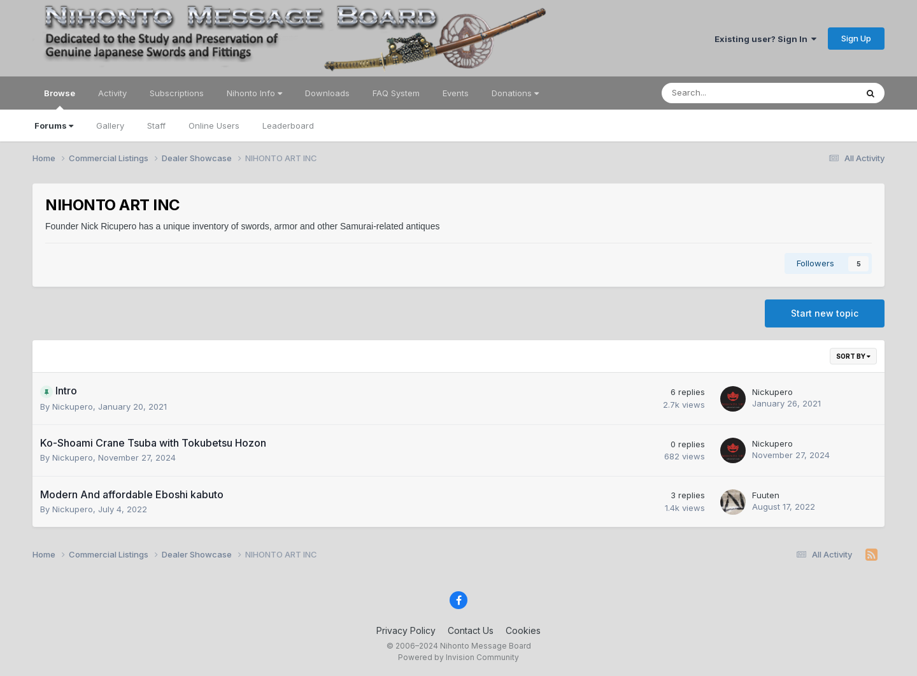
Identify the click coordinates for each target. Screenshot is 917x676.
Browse (59, 99)
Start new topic (824, 313)
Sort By (853, 356)
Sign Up (856, 38)
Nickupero (72, 406)
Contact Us (471, 630)
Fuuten (765, 495)
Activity (112, 93)
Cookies (523, 630)
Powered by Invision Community (458, 657)
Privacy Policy (406, 630)
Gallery (110, 125)
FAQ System (396, 93)
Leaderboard (288, 125)
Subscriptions (177, 93)
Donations (515, 93)
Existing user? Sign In (765, 39)
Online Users (213, 125)
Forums (53, 125)
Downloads (327, 93)
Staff (156, 125)
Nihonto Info (254, 93)
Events (456, 93)
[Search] (726, 93)
